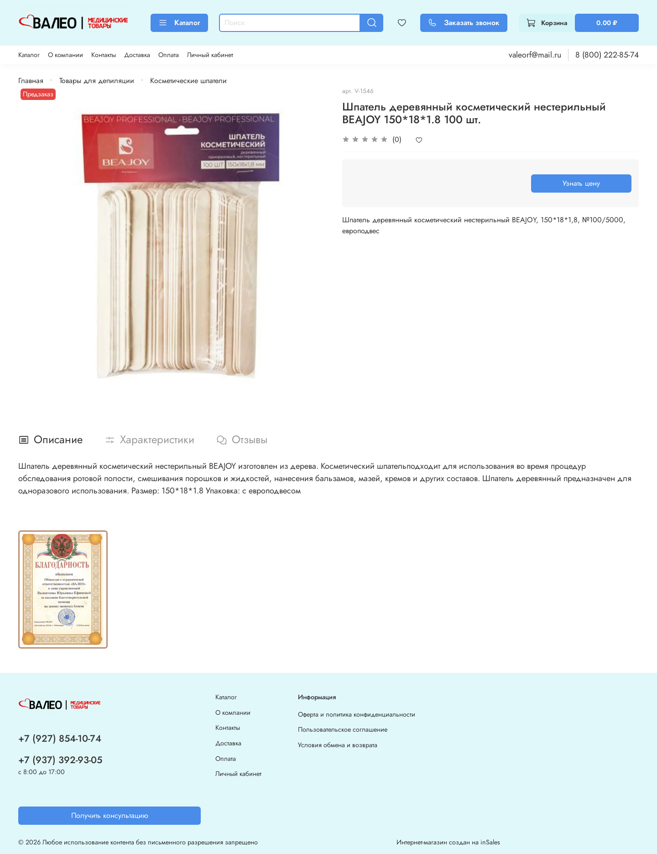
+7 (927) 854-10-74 (59, 738)
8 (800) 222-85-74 (607, 55)
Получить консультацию (109, 815)
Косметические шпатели (188, 80)
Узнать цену (581, 183)
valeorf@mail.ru (535, 55)
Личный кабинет (210, 54)
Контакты (103, 54)
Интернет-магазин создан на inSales (448, 842)
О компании (65, 54)
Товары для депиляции (96, 80)
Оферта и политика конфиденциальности (356, 714)
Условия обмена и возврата (337, 744)
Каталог (179, 22)
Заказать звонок (464, 22)
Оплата (168, 54)
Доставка (137, 54)
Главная (30, 80)
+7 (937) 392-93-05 (60, 760)
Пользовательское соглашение (342, 729)
